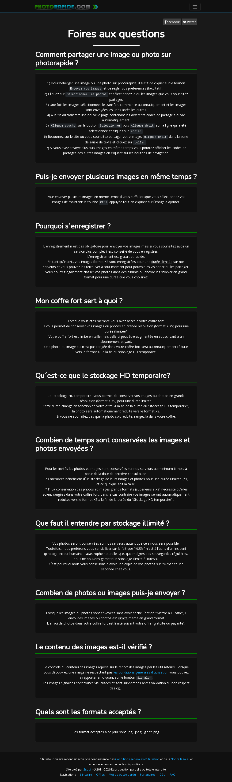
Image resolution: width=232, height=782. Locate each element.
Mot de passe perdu (122, 775)
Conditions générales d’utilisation (137, 759)
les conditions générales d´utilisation (141, 672)
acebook (172, 22)
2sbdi (87, 769)
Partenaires (147, 775)
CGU (163, 775)
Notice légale (180, 759)
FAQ (172, 775)
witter (189, 22)
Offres (100, 775)
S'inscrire (86, 775)
